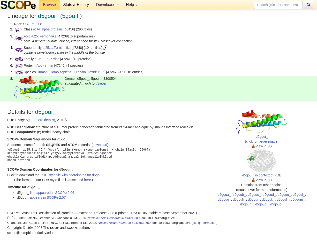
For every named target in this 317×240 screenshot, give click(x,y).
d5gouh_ (239, 199)
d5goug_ (224, 199)
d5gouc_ (254, 194)
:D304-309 (114, 218)
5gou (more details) (40, 120)
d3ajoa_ (102, 83)
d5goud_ (269, 194)
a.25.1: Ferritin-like (57, 48)
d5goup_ (277, 204)
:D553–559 (124, 223)
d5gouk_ (268, 199)
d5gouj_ (254, 199)
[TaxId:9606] (96, 72)
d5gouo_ (261, 204)
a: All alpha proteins (48, 29)
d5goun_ (246, 204)
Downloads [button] (107, 5)
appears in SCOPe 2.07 (48, 197)
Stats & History (76, 5)
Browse (49, 5)
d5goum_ (298, 199)
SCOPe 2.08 (32, 24)
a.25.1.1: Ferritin (47, 59)
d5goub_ (239, 194)
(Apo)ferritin (44, 65)
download (100, 145)
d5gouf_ (299, 194)
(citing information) (205, 223)
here (87, 180)
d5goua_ (224, 194)
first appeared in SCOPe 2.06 (52, 193)
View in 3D (262, 146)
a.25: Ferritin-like (43, 36)
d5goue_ (284, 194)
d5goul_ (283, 199)
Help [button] (131, 5)
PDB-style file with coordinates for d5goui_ (72, 175)
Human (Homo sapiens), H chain (61, 72)
